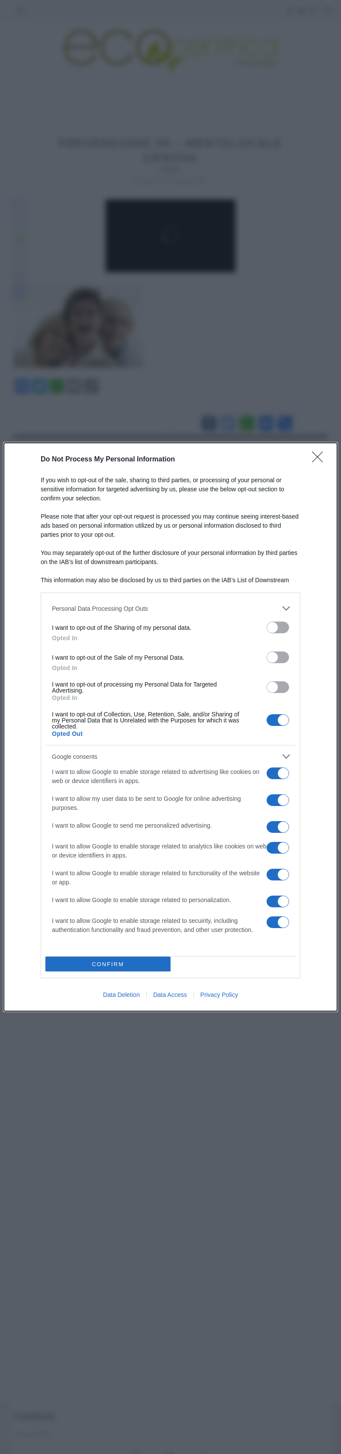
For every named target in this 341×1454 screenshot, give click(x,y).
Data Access (170, 994)
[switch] (278, 627)
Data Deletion (121, 994)
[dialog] (170, 727)
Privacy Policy (219, 994)
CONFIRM (108, 964)
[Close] (320, 459)
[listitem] (170, 608)
